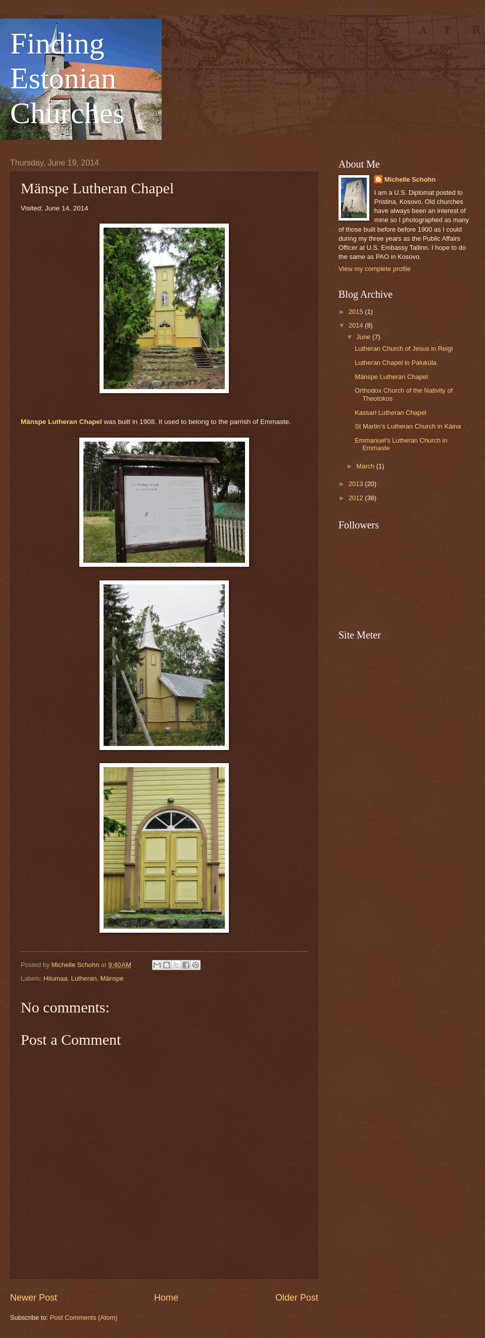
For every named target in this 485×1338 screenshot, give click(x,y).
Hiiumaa (55, 978)
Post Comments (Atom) (84, 1317)
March (366, 466)
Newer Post (33, 1298)
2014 (357, 325)
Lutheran (84, 978)
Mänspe (111, 978)
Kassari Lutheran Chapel (390, 412)
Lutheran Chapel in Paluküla (396, 362)
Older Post (296, 1298)
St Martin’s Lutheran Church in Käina (408, 426)
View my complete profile (374, 269)
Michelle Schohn (410, 179)
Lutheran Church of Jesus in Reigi (404, 348)
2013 (357, 484)
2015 (357, 311)
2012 (357, 498)
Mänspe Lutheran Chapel (61, 421)
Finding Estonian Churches (67, 78)
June (364, 337)
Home (166, 1298)
